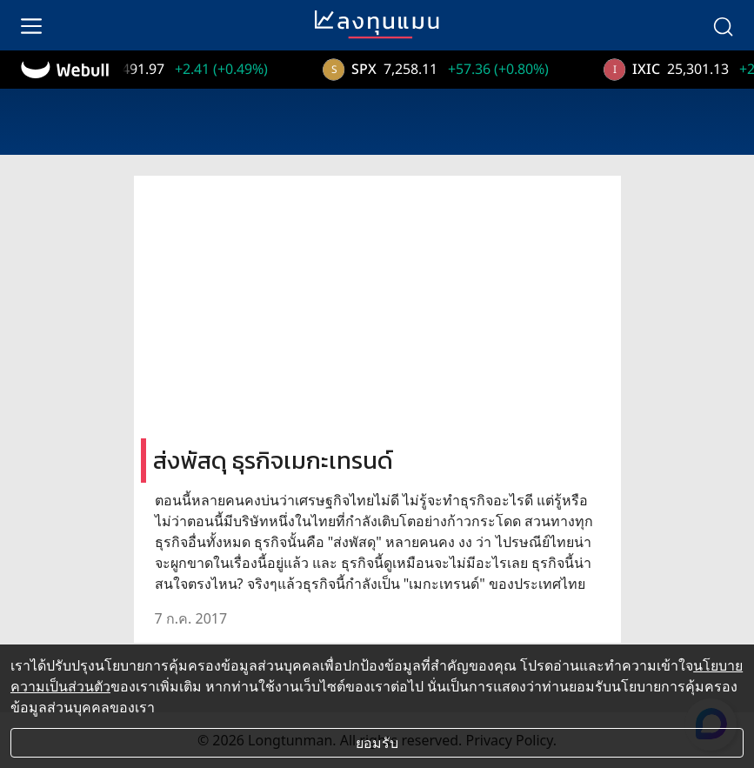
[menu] (31, 25)
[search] (722, 25)
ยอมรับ (377, 742)
